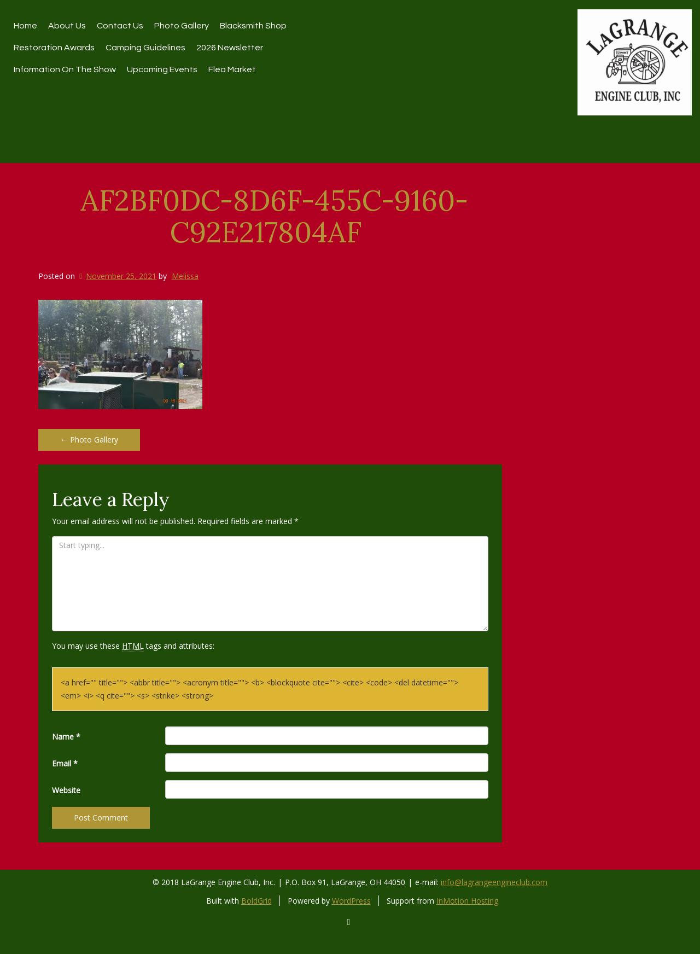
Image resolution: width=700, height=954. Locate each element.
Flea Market (232, 69)
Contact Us (120, 25)
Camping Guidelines (145, 47)
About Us (67, 25)
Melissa (185, 276)
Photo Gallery (181, 25)
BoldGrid (256, 900)
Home (25, 25)
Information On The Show (65, 69)
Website (66, 790)
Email (65, 763)
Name (66, 736)
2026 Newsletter (229, 47)
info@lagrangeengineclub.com (494, 882)
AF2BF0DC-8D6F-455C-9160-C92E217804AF (274, 215)
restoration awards (54, 47)
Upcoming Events (162, 69)
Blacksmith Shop (253, 25)
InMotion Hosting (467, 900)
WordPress (351, 900)
